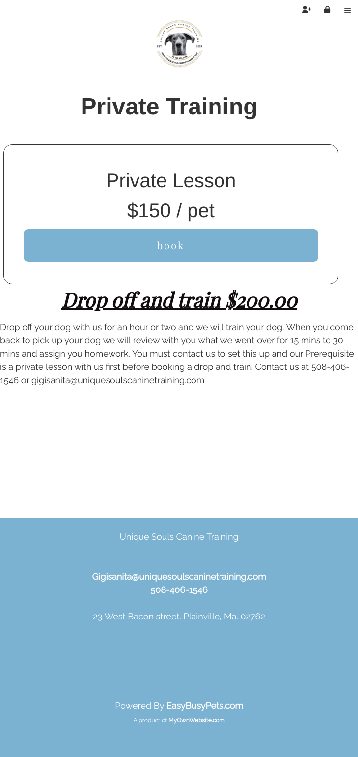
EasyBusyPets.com (204, 706)
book (171, 245)
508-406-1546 (178, 590)
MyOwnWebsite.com (196, 720)
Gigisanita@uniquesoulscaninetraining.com (179, 577)
